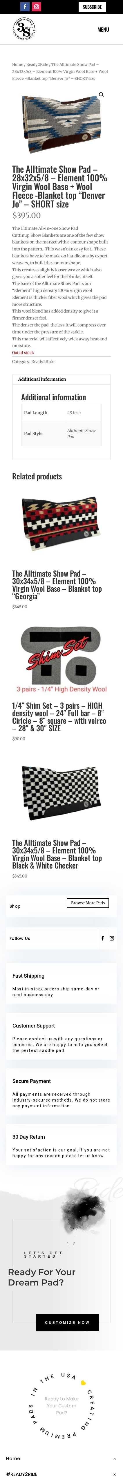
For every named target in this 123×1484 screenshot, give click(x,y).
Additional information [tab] (42, 379)
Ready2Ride (37, 64)
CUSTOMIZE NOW (67, 1323)
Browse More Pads (88, 902)
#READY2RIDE (21, 1474)
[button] (101, 95)
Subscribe (92, 6)
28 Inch (74, 412)
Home (17, 64)
